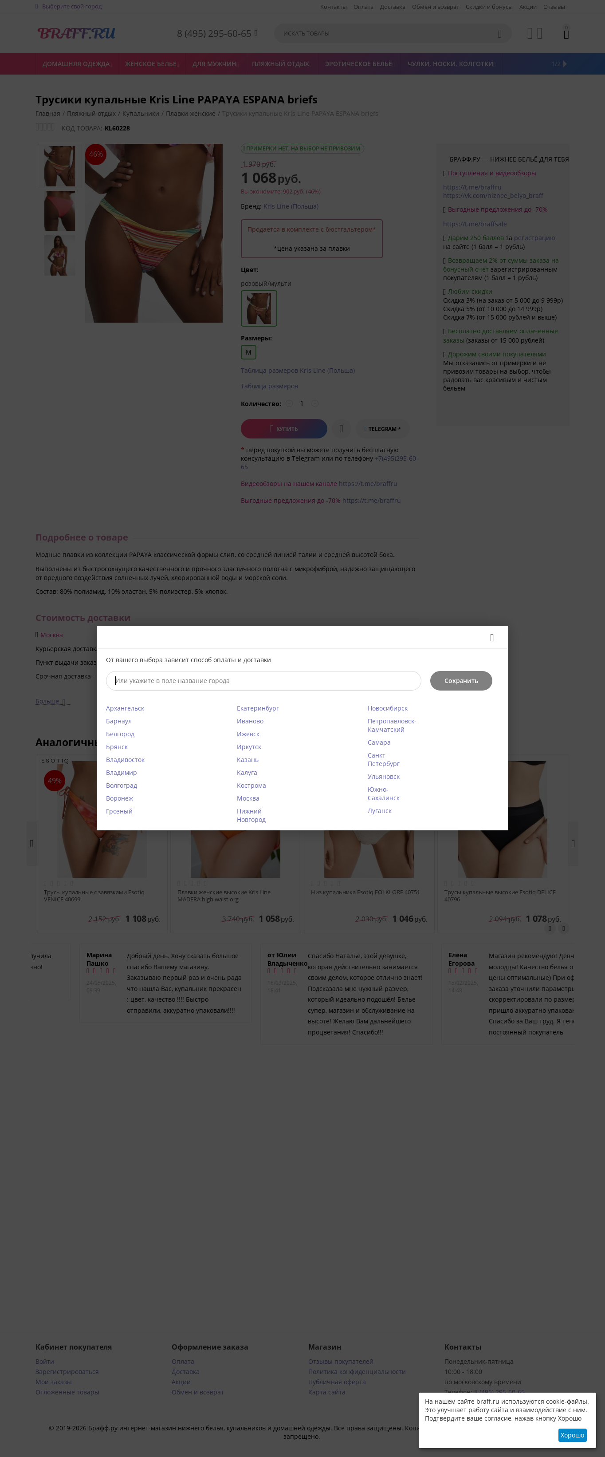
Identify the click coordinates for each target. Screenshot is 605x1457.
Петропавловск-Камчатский (392, 725)
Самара (379, 742)
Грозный (119, 811)
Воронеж (119, 798)
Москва (248, 798)
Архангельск (125, 708)
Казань (248, 759)
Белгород (120, 734)
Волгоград (121, 785)
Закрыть (489, 637)
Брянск (117, 746)
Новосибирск (388, 708)
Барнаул (119, 721)
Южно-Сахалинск (384, 793)
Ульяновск (384, 776)
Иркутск (249, 746)
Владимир (121, 772)
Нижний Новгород (251, 815)
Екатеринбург (258, 708)
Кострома (251, 785)
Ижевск (248, 734)
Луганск (380, 810)
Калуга (247, 772)
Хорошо (572, 1435)
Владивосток (125, 759)
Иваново (250, 721)
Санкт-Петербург (384, 759)
